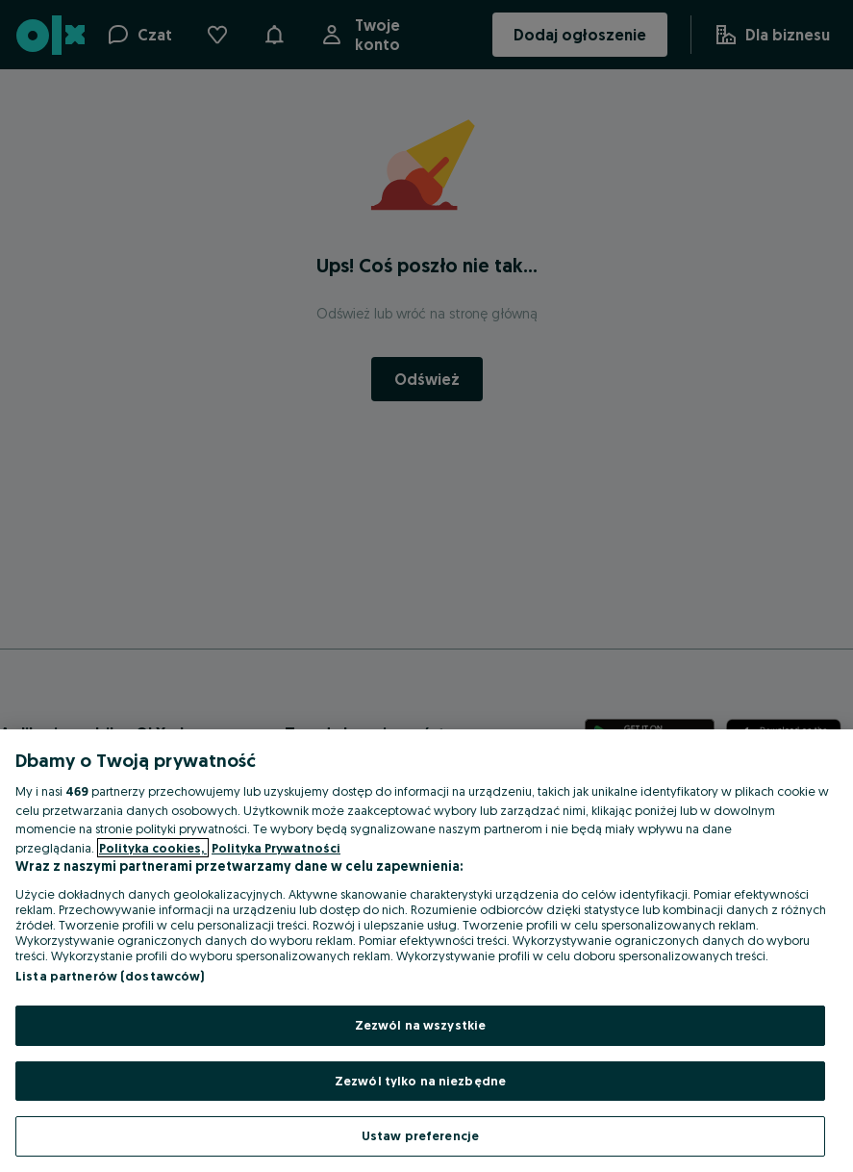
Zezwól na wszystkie (420, 1024)
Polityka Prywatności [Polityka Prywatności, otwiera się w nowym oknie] (276, 847)
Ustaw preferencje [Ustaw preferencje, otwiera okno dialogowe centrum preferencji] (420, 1135)
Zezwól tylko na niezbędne (420, 1080)
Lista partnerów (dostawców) (110, 975)
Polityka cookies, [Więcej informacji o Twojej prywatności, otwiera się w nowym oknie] (153, 847)
